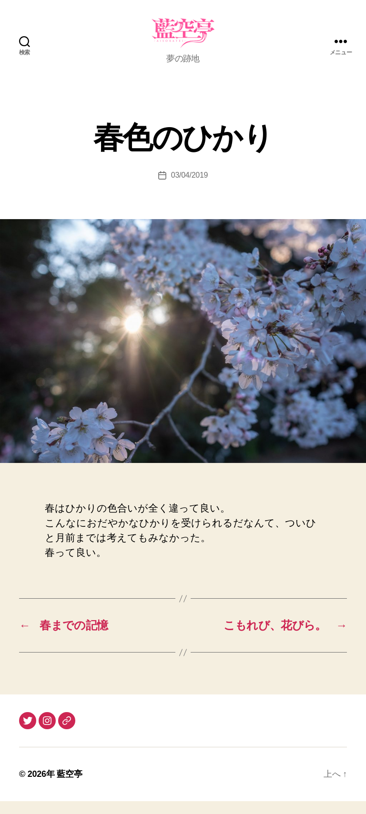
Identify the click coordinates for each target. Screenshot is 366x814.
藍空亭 (69, 787)
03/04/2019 (189, 188)
